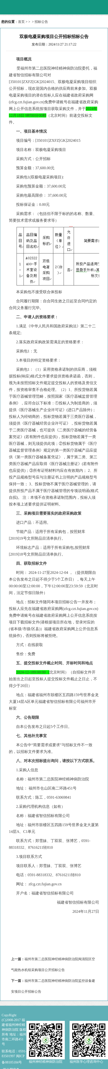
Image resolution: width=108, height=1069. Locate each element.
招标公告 (41, 22)
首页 (21, 22)
